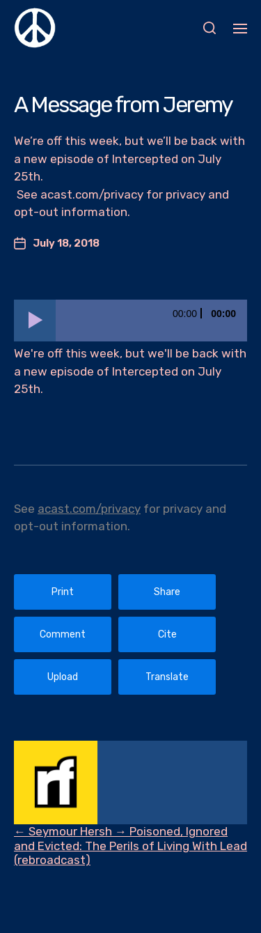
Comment (63, 634)
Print (63, 592)
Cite (167, 634)
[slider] (151, 320)
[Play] (35, 320)
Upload (62, 677)
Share (167, 592)
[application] (130, 320)
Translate (167, 677)
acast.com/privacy (89, 509)
